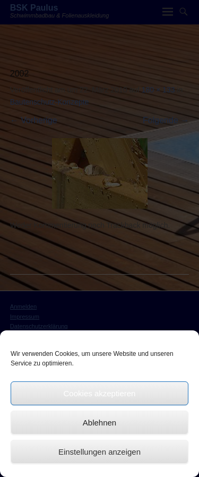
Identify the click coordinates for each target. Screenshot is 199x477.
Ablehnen (99, 422)
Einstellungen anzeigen (99, 451)
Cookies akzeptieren (100, 393)
